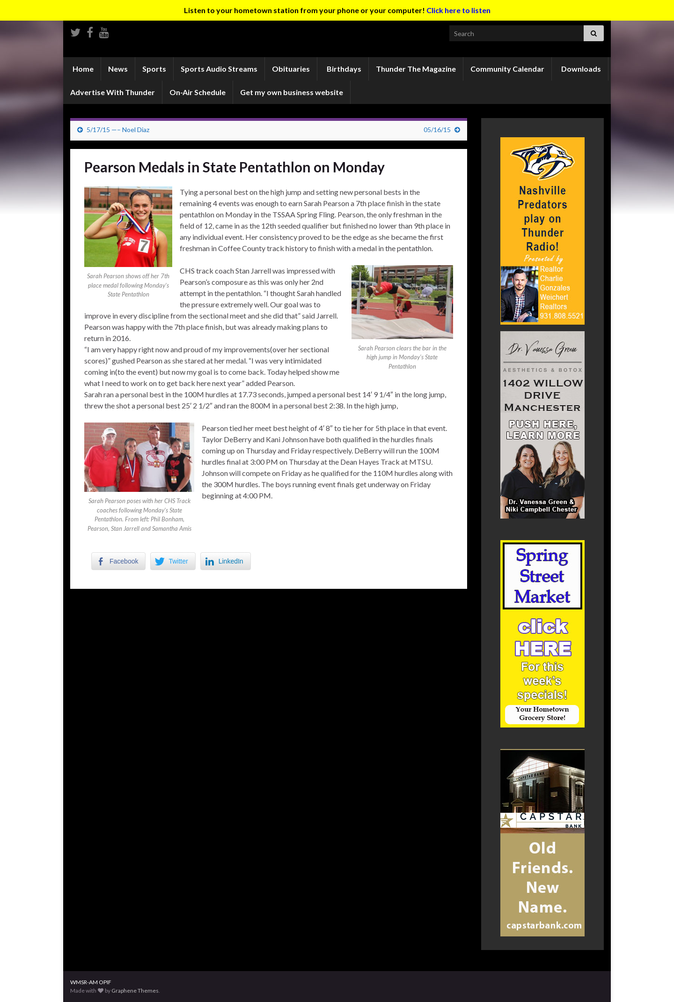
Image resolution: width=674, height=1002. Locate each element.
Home (82, 68)
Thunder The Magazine (416, 68)
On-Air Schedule (197, 92)
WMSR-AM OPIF (90, 982)
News (118, 68)
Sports (154, 68)
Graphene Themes (135, 990)
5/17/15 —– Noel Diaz (118, 130)
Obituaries (291, 68)
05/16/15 (437, 130)
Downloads (580, 68)
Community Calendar (507, 68)
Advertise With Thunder (112, 92)
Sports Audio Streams (219, 68)
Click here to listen (458, 10)
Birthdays (343, 68)
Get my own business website (291, 92)
